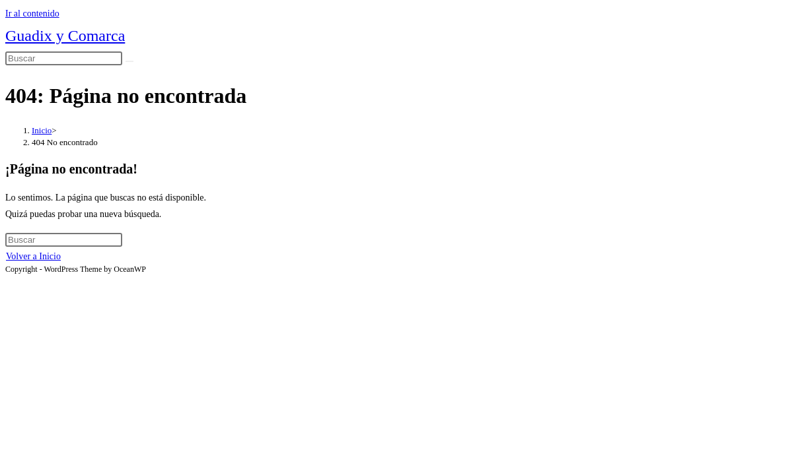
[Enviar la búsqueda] (129, 61)
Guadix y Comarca (65, 35)
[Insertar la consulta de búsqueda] (63, 58)
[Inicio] (42, 130)
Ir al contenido (32, 13)
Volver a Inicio (33, 256)
